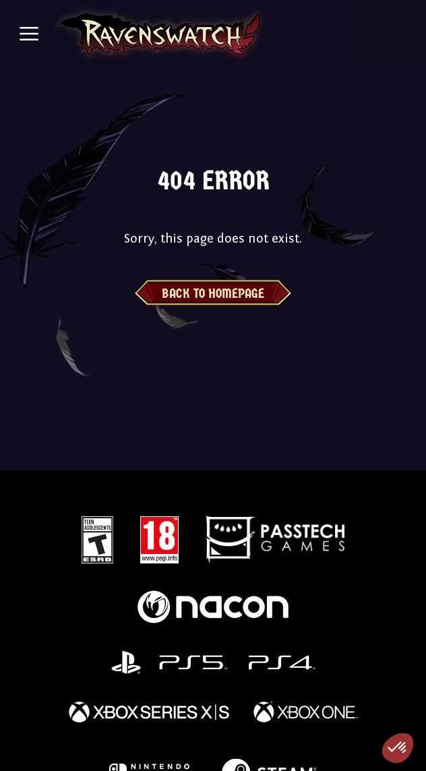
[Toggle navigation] (29, 33)
